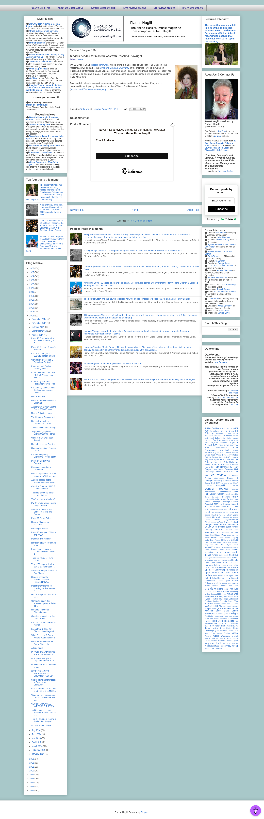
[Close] (172, 123)
